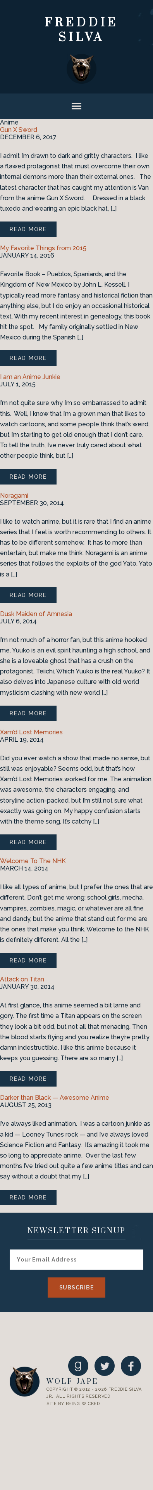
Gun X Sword (18, 129)
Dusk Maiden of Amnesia (36, 614)
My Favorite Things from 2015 (43, 248)
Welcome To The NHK (33, 861)
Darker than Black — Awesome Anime (54, 1097)
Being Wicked (83, 1403)
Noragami (14, 495)
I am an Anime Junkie (30, 377)
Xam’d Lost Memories (31, 732)
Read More (28, 229)
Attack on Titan (22, 979)
